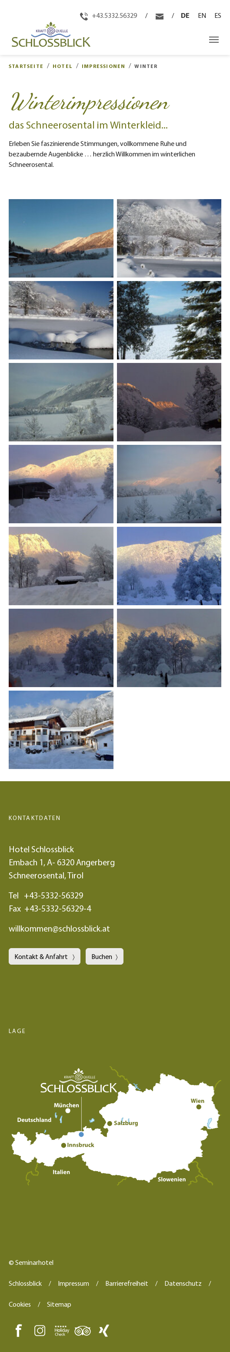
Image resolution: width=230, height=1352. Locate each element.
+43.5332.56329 (109, 15)
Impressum (73, 1283)
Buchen (101, 956)
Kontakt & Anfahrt (41, 956)
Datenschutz (183, 1283)
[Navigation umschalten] (214, 39)
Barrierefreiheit (126, 1283)
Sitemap (59, 1304)
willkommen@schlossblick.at (59, 928)
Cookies (20, 1304)
